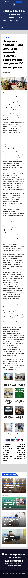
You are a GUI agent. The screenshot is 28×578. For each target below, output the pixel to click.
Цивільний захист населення (16, 483)
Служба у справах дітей (15, 517)
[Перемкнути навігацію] (14, 27)
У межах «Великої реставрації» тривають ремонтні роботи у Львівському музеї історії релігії (7, 452)
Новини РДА (6, 483)
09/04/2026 (8, 541)
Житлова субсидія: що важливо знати (14, 504)
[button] (25, 27)
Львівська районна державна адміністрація (14, 14)
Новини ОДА (5, 37)
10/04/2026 (8, 490)
